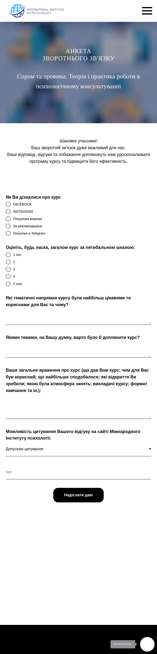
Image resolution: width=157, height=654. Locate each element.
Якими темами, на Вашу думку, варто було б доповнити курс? (73, 337)
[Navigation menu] (147, 11)
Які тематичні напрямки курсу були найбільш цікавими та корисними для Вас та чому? (68, 301)
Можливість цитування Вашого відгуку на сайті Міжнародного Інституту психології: (73, 435)
